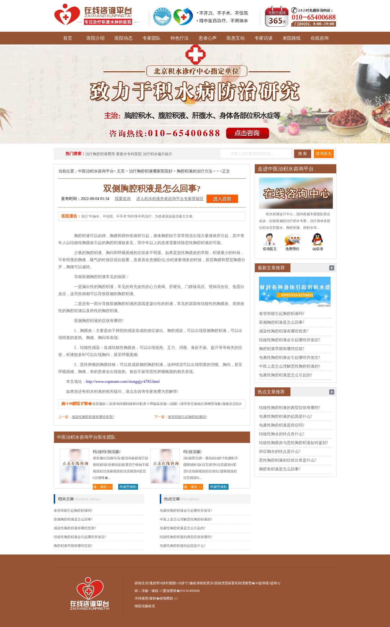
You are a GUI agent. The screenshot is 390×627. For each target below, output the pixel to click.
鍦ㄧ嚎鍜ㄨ (102, 487)
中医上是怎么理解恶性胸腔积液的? (186, 519)
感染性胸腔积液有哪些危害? (93, 417)
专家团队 (152, 38)
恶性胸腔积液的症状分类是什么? (287, 460)
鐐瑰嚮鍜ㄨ (169, 598)
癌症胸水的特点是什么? (279, 451)
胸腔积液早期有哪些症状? (73, 546)
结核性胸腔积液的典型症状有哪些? (186, 537)
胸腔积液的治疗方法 (194, 171)
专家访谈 (264, 38)
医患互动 (236, 38)
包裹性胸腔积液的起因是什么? (182, 546)
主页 (121, 171)
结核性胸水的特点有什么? (281, 434)
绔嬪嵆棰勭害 (128, 487)
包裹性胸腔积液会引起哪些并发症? (186, 511)
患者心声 (208, 38)
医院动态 (124, 38)
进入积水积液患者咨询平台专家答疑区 (170, 199)
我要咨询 (123, 199)
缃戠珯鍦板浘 (145, 606)
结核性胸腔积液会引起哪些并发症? (80, 537)
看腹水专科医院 (129, 154)
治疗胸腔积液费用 (100, 154)
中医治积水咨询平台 (96, 171)
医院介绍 (96, 38)
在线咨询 (320, 38)
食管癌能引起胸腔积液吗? (187, 417)
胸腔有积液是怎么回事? (279, 469)
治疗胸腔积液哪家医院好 (151, 171)
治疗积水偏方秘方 (157, 154)
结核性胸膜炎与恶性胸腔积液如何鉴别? (293, 443)
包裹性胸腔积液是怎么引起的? (182, 528)
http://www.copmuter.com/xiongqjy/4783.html (123, 381)
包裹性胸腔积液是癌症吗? (281, 425)
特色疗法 (180, 38)
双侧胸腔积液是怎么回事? (73, 519)
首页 (67, 38)
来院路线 (292, 38)
